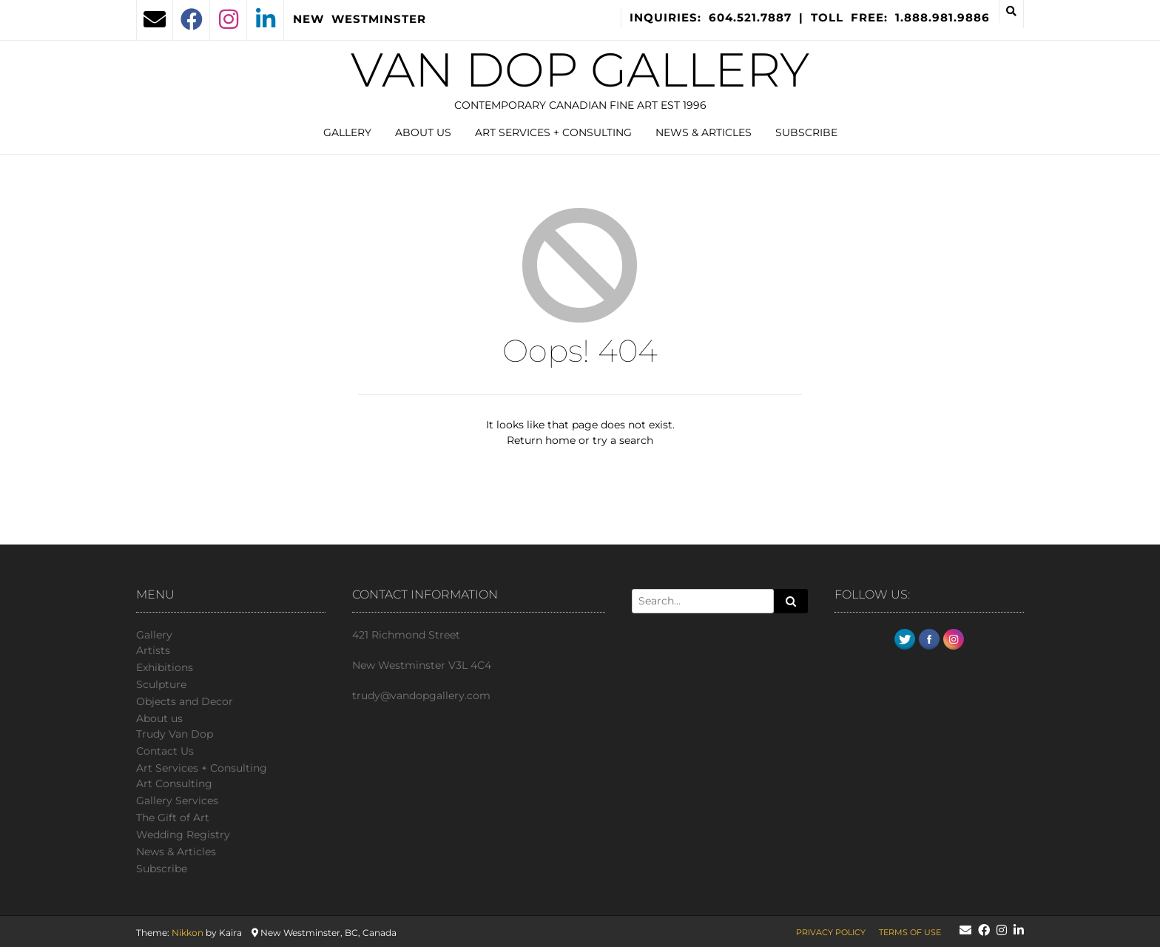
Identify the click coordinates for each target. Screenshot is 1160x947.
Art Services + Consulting (553, 132)
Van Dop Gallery (580, 69)
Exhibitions (164, 667)
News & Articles (703, 132)
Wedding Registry (183, 834)
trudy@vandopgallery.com (421, 695)
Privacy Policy (831, 932)
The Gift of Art (172, 817)
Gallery (347, 132)
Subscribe (806, 132)
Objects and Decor (184, 701)
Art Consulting (174, 783)
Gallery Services (177, 800)
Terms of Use (910, 932)
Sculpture (161, 684)
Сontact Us (165, 751)
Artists (153, 650)
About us (423, 132)
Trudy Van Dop (174, 734)
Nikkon (187, 932)
